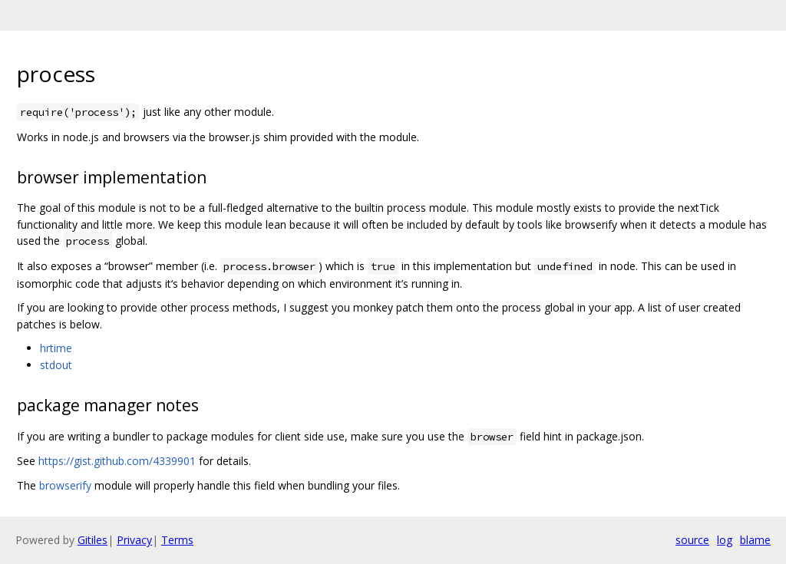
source (692, 540)
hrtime (56, 348)
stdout (56, 365)
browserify (65, 485)
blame (755, 540)
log (724, 540)
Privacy (134, 540)
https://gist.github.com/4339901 (117, 461)
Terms (177, 540)
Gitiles (92, 540)
